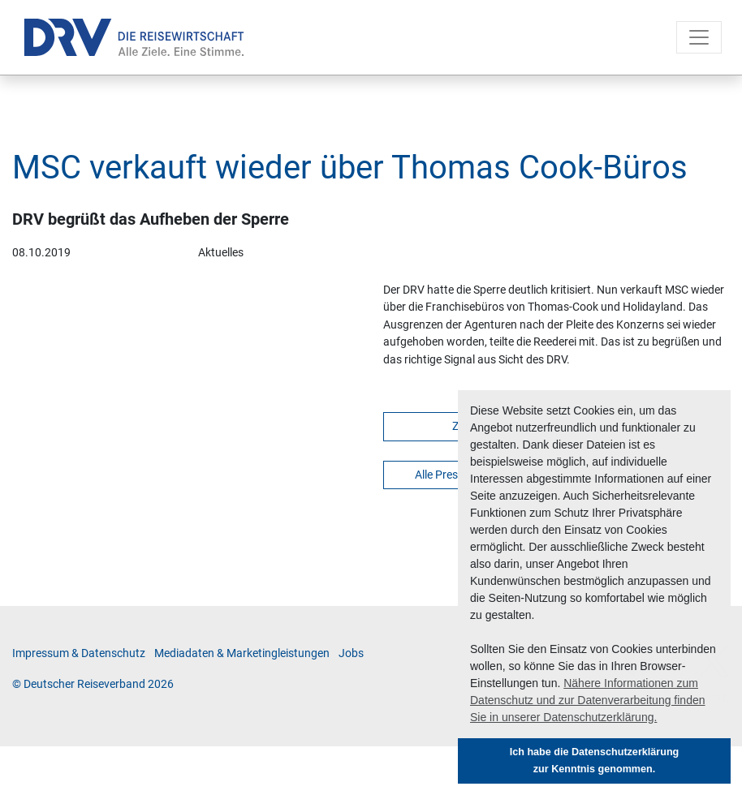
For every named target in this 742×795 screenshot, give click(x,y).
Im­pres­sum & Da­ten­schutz (78, 653)
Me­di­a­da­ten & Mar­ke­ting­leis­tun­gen (242, 653)
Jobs (351, 653)
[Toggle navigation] (699, 37)
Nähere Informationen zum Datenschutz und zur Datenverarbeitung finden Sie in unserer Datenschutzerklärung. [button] (587, 700)
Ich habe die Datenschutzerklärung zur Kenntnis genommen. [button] (594, 760)
